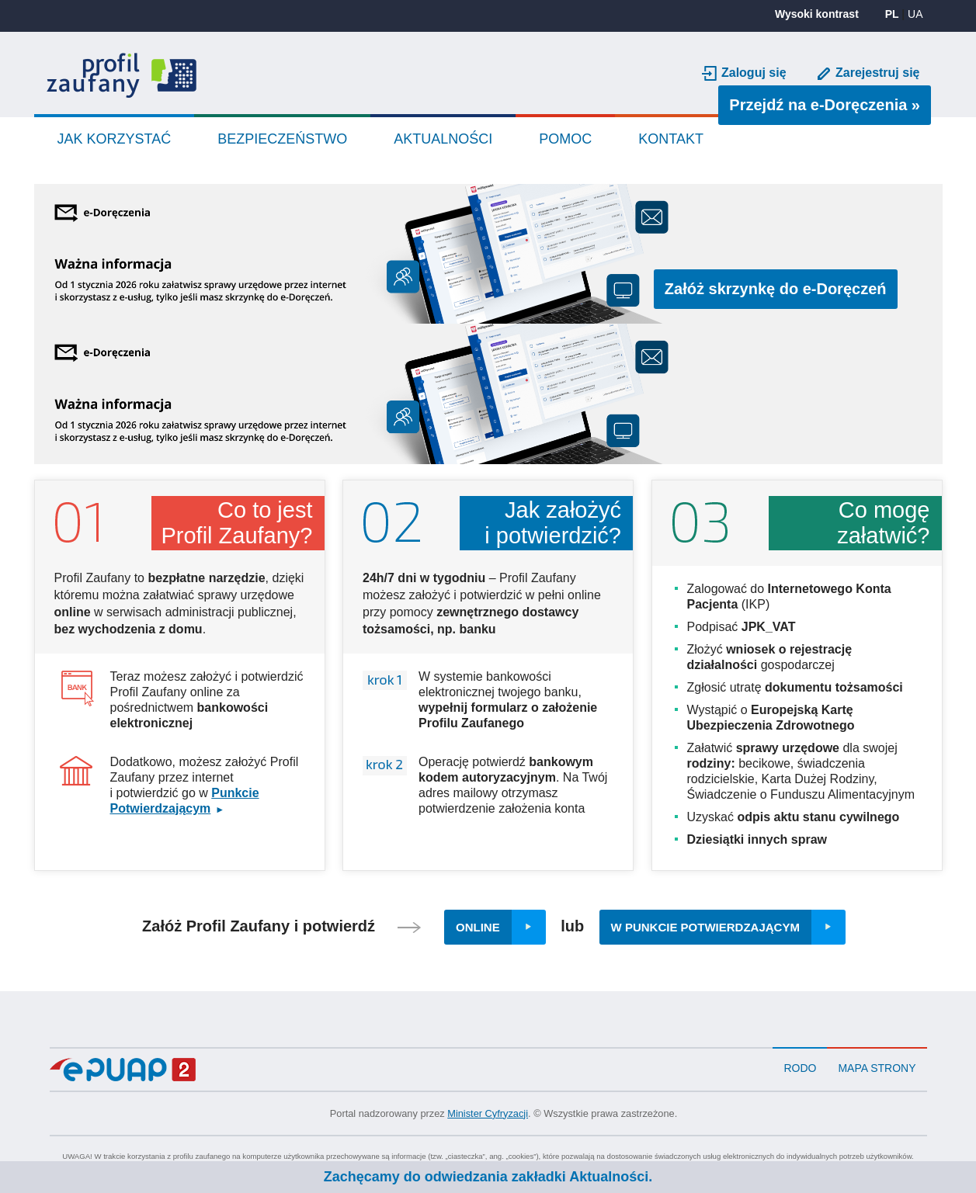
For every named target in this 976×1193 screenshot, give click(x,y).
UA (915, 14)
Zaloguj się (754, 72)
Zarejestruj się (877, 72)
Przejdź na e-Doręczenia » (830, 104)
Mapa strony (876, 1068)
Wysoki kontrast (817, 14)
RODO (799, 1068)
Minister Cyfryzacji (487, 1113)
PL (892, 14)
